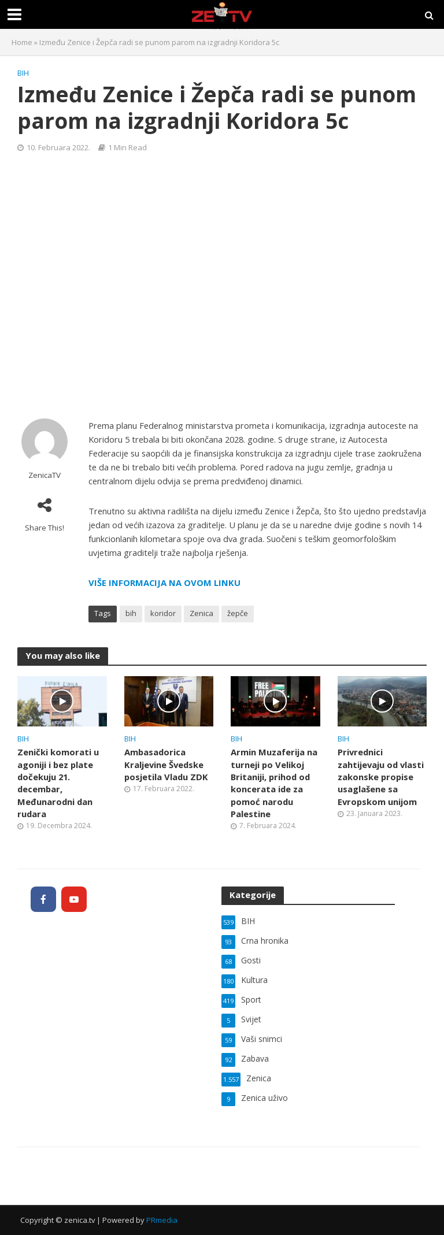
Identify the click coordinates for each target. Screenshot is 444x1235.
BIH (23, 73)
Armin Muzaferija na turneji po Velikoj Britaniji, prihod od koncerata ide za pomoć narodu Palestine (274, 782)
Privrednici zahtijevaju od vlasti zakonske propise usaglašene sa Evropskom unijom (381, 776)
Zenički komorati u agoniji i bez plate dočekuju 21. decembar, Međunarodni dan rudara (58, 782)
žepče (237, 613)
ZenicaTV (44, 475)
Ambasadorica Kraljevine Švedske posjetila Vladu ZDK (166, 764)
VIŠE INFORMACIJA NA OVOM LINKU (164, 582)
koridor (163, 613)
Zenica (201, 613)
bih (130, 613)
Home (22, 42)
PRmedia (161, 1220)
